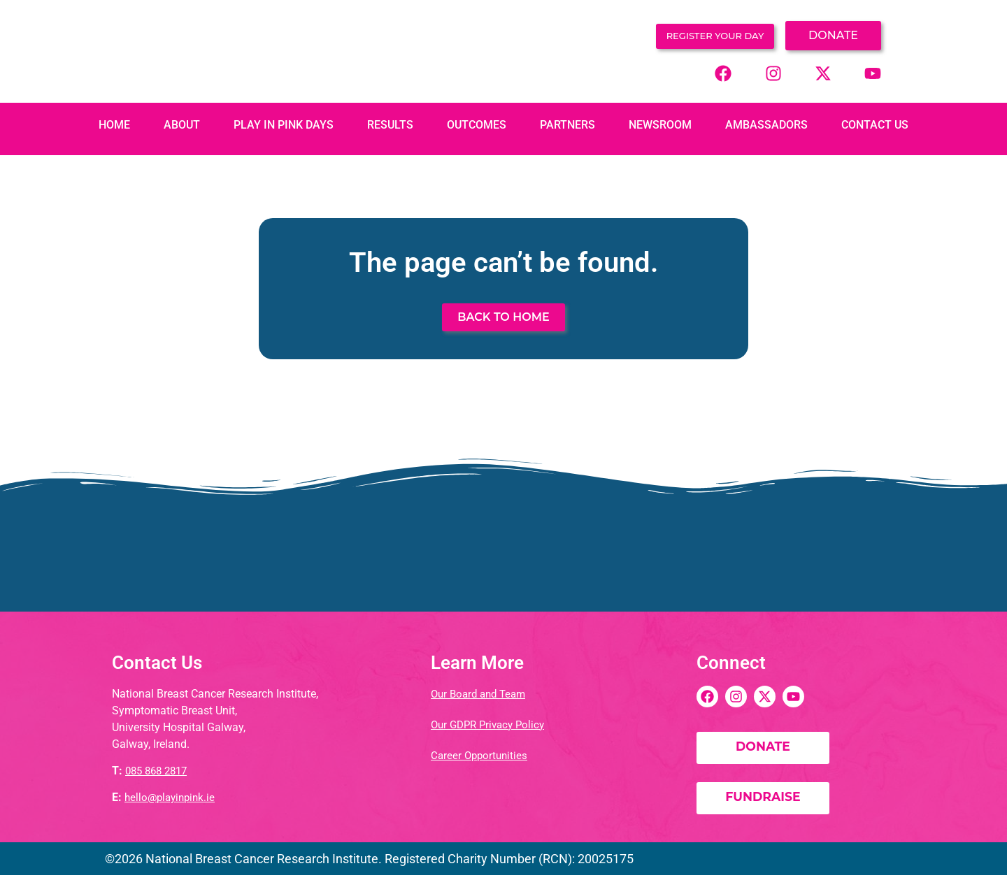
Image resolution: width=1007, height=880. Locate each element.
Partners (567, 124)
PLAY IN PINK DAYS (284, 124)
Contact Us (874, 124)
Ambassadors (766, 124)
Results (390, 124)
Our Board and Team (482, 692)
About (182, 124)
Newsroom (660, 124)
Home (114, 124)
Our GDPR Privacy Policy (491, 723)
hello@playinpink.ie (172, 796)
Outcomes (476, 124)
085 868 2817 (159, 770)
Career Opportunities (481, 753)
